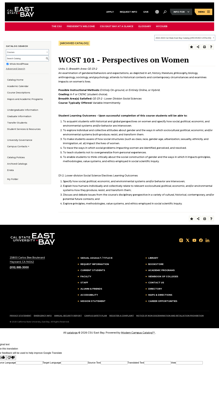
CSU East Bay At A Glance (116, 26)
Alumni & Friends (91, 288)
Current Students (92, 270)
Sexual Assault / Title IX (96, 258)
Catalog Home (15, 79)
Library (153, 258)
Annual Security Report (68, 316)
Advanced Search (15, 68)
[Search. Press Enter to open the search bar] (165, 12)
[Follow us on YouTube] (194, 240)
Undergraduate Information (22, 110)
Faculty (85, 276)
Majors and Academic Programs (25, 99)
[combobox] (184, 38)
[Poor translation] (11, 357)
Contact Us (156, 282)
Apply (110, 11)
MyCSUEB (161, 26)
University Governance (19, 140)
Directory (155, 288)
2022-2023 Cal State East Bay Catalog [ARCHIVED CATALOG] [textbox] (183, 38)
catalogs (72, 332)
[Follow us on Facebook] (201, 240)
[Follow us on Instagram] (181, 240)
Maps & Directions (160, 295)
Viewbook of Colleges (163, 276)
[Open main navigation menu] (203, 12)
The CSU (57, 26)
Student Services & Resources (24, 129)
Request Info (128, 11)
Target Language (52, 362)
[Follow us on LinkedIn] (207, 240)
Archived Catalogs (17, 163)
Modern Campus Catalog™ (138, 332)
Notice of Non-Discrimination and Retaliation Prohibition (170, 316)
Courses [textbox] (10, 52)
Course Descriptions (18, 92)
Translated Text (136, 362)
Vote (173, 362)
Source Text (94, 362)
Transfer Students (17, 122)
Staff (84, 282)
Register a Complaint (121, 316)
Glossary (144, 26)
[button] (157, 12)
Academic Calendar (17, 86)
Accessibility (89, 295)
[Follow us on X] (187, 240)
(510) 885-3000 (19, 267)
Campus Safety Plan (95, 316)
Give (145, 11)
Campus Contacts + (18, 146)
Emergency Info (43, 316)
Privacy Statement (20, 316)
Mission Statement (93, 301)
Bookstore (155, 264)
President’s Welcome (81, 26)
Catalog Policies (16, 157)
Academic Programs (161, 270)
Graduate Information (19, 116)
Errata (10, 170)
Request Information (94, 264)
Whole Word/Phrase (19, 64)
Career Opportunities (162, 301)
